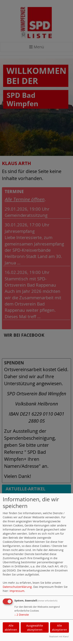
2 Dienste (21, 614)
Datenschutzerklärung (17, 587)
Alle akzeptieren (59, 627)
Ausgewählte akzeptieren (34, 627)
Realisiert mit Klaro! (59, 636)
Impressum (17, 591)
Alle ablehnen (11, 627)
